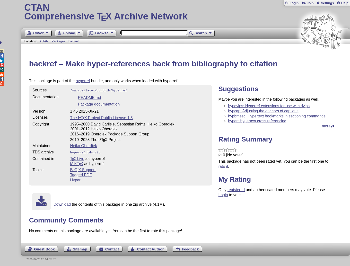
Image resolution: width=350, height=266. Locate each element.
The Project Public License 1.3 (101, 117)
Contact (112, 248)
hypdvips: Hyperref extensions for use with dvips (268, 106)
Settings (327, 3)
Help (345, 3)
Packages (59, 41)
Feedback (190, 248)
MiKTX (76, 163)
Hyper (75, 179)
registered (236, 190)
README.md (89, 97)
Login (293, 3)
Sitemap (80, 248)
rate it (223, 166)
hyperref (83, 81)
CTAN (44, 41)
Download (62, 203)
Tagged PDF (81, 174)
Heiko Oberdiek (83, 145)
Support (83, 169)
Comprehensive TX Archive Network (185, 12)
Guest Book (44, 248)
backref (74, 41)
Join (310, 3)
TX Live (77, 158)
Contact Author (150, 248)
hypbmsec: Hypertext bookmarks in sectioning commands (276, 116)
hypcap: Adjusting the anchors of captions (263, 111)
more (326, 126)
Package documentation (99, 104)
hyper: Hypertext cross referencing (257, 121)
